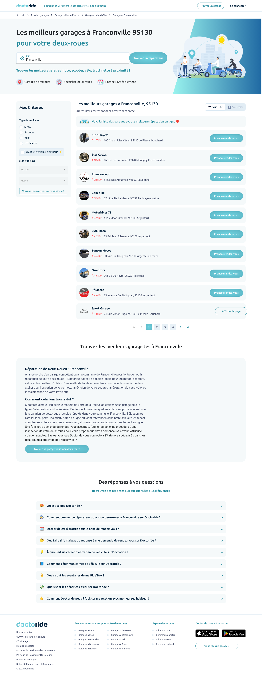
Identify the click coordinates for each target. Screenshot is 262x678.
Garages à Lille (118, 640)
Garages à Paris (86, 630)
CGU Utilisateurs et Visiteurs (30, 637)
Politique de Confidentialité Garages (34, 655)
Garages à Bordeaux (88, 644)
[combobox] (43, 171)
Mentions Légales (25, 646)
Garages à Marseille (88, 640)
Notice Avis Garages (26, 659)
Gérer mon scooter (165, 635)
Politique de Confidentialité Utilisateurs (35, 650)
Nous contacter (24, 632)
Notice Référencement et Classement (35, 664)
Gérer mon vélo (163, 640)
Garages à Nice (119, 644)
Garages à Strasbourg (122, 635)
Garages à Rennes (120, 649)
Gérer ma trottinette (166, 644)
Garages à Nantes (87, 649)
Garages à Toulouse (121, 630)
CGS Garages (23, 641)
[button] (131, 505)
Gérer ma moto (163, 630)
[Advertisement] (43, 256)
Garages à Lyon (86, 635)
